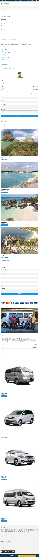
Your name (3, 96)
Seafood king (4, 59)
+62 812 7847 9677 (35, 88)
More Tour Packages (4, 260)
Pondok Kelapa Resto (5, 57)
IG (9, 551)
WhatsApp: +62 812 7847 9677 (6, 547)
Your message (3, 104)
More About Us (3, 534)
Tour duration (3, 271)
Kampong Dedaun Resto (6, 52)
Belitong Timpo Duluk (5, 46)
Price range (3, 288)
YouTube (12, 551)
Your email (3, 100)
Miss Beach (20, 43)
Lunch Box (3, 54)
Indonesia (22, 0)
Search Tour (19, 293)
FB (6, 551)
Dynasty (3, 51)
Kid (1, 284)
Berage (3, 47)
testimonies (8, 530)
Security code (3, 109)
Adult (2, 280)
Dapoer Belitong (4, 49)
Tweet (3, 551)
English (27, 0)
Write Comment (19, 115)
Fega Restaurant (4, 64)
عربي (36, 0)
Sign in (5, 0)
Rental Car (3, 353)
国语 (32, 0)
